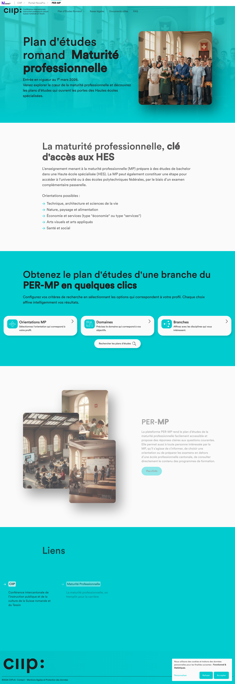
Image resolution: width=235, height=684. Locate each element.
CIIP (21, 2)
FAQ (135, 11)
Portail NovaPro (38, 2)
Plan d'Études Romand (70, 11)
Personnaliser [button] (180, 675)
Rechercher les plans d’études (117, 344)
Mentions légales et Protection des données (47, 680)
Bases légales (97, 11)
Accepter (221, 675)
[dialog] (202, 670)
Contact (21, 680)
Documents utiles (118, 11)
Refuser (206, 675)
